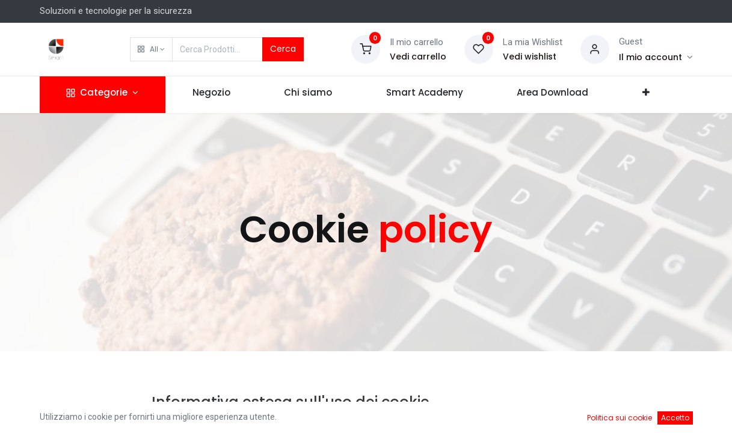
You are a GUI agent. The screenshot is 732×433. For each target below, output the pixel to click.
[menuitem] (211, 94)
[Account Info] (656, 57)
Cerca (283, 49)
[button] (151, 49)
